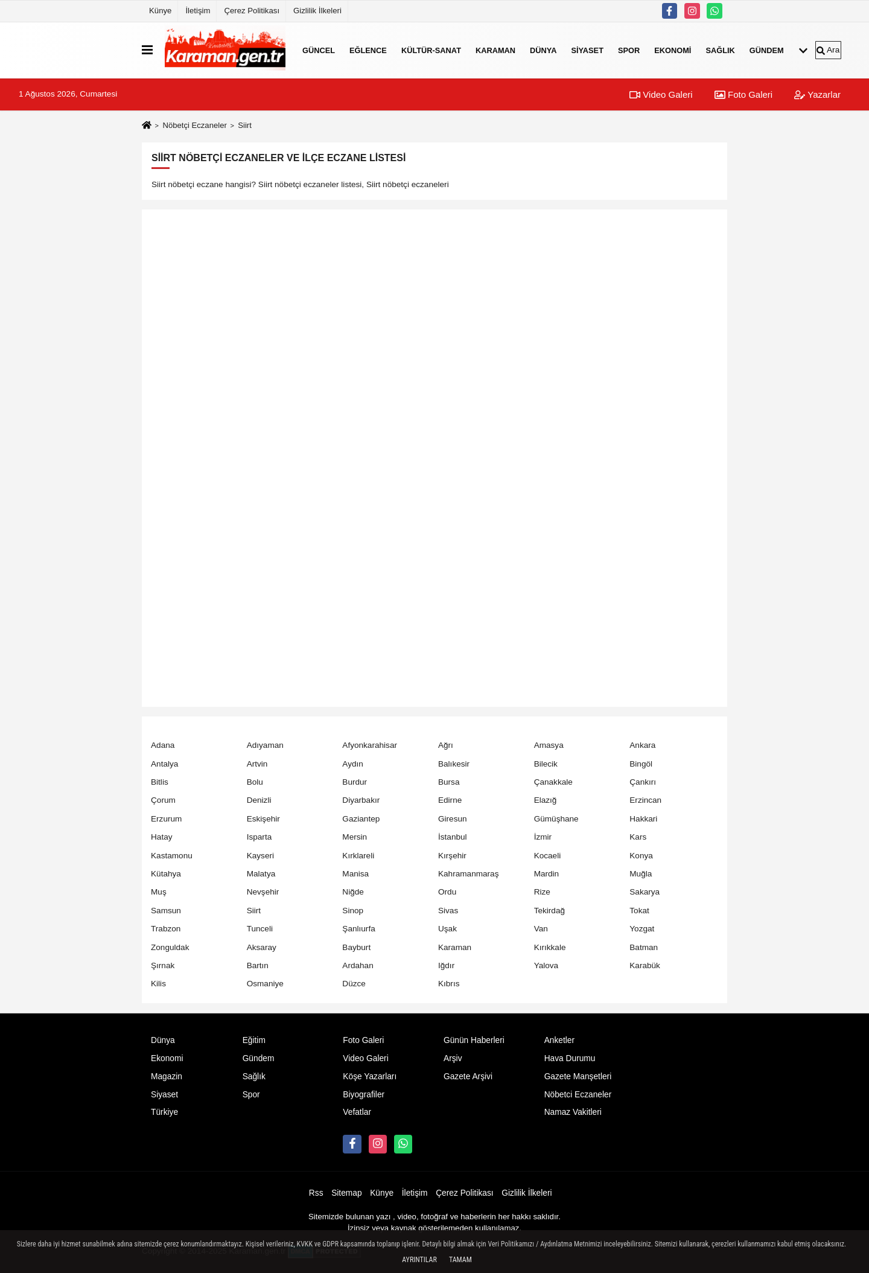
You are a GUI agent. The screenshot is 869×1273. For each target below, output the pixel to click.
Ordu (447, 891)
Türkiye (164, 1112)
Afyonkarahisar (369, 745)
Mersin (354, 836)
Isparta (259, 836)
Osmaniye (265, 983)
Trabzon (165, 928)
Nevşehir (263, 891)
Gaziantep (361, 818)
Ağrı (445, 745)
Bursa (449, 781)
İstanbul (452, 836)
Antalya (164, 763)
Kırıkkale (550, 947)
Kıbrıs (449, 983)
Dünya (543, 49)
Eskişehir (263, 818)
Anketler (559, 1040)
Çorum (163, 800)
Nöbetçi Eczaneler (194, 125)
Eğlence (368, 49)
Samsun (166, 910)
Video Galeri (660, 94)
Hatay (162, 836)
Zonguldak (170, 947)
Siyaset (587, 49)
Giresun (452, 818)
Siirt (254, 910)
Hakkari (643, 818)
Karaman (495, 49)
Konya (641, 855)
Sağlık (719, 49)
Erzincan (645, 800)
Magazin (166, 1076)
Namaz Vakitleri (573, 1112)
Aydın (352, 763)
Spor (629, 49)
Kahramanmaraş (468, 873)
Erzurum (166, 818)
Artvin (257, 763)
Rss (316, 1193)
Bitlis (159, 781)
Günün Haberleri (474, 1040)
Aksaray (261, 947)
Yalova (546, 965)
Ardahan (357, 965)
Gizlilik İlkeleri (317, 10)
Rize (542, 891)
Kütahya (166, 873)
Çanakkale (553, 781)
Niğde (353, 891)
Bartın (258, 965)
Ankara (642, 745)
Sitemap (346, 1193)
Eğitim (254, 1040)
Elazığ (545, 800)
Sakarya (644, 891)
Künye (160, 10)
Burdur (354, 781)
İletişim (197, 10)
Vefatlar (357, 1112)
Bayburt (356, 947)
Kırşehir (452, 855)
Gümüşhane (556, 818)
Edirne (450, 800)
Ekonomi (672, 49)
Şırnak (162, 965)
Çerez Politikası (251, 10)
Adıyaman (265, 745)
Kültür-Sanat (431, 49)
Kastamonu (172, 855)
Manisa (355, 873)
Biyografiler (363, 1094)
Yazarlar (817, 94)
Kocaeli (547, 855)
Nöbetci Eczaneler (578, 1094)
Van (541, 928)
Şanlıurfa (358, 928)
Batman (643, 947)
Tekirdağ (549, 910)
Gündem (767, 49)
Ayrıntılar (419, 1259)
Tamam (460, 1259)
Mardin (546, 873)
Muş (159, 891)
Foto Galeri (743, 94)
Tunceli (260, 928)
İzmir (543, 836)
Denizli (259, 800)
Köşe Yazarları (369, 1076)
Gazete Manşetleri (578, 1076)
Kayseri (260, 855)
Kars (637, 836)
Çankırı (642, 781)
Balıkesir (454, 763)
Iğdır (446, 965)
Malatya (261, 873)
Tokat (639, 910)
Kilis (158, 983)
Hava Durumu (570, 1058)
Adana (162, 745)
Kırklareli (358, 855)
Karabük (644, 965)
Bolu (255, 781)
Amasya (549, 745)
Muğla (640, 873)
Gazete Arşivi (468, 1076)
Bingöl (640, 763)
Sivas (448, 910)
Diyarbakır (361, 800)
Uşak (447, 928)
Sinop (352, 910)
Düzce (354, 983)
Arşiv (453, 1058)
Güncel (318, 49)
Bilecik (546, 763)
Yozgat (641, 928)
